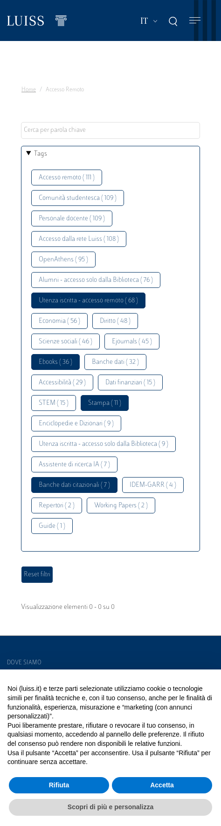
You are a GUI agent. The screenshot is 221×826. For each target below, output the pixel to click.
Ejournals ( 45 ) (132, 341)
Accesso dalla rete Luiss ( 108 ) (79, 239)
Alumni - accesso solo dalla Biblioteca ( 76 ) (96, 280)
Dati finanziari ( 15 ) (130, 382)
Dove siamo (24, 663)
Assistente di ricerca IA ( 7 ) (74, 464)
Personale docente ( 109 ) (72, 218)
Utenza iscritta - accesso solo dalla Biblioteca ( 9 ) (103, 444)
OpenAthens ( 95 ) (63, 259)
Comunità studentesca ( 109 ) (78, 198)
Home (28, 90)
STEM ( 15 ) (54, 403)
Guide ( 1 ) (52, 526)
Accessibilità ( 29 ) (62, 382)
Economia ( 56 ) (59, 321)
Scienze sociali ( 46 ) (65, 341)
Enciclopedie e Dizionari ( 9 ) (76, 423)
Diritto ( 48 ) (115, 321)
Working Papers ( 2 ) (121, 505)
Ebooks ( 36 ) (55, 362)
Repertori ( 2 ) (57, 505)
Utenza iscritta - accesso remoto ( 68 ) (88, 300)
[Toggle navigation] (194, 20)
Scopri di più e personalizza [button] (110, 807)
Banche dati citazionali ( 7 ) (74, 485)
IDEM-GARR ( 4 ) (153, 485)
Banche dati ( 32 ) (115, 362)
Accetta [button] (162, 785)
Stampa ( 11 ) (104, 403)
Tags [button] (40, 153)
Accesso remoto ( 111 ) (67, 177)
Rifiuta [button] (59, 785)
